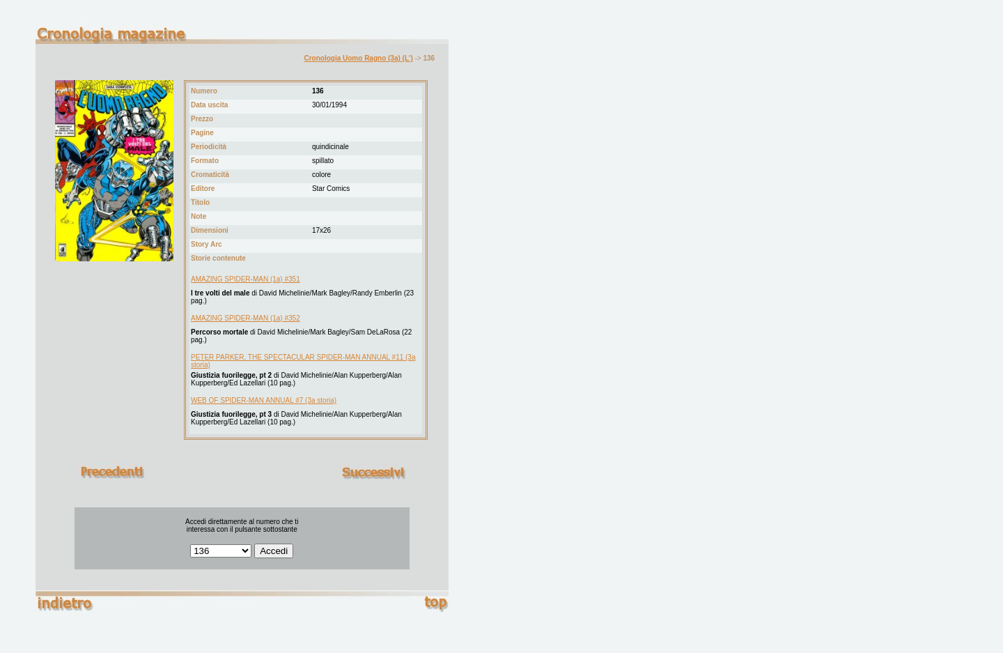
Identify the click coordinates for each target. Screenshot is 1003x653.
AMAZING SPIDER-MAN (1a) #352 (245, 318)
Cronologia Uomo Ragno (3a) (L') (358, 58)
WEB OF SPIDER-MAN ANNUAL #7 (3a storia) (263, 400)
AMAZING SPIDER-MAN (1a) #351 (245, 279)
